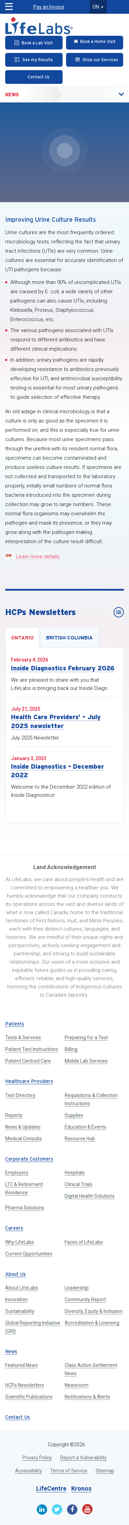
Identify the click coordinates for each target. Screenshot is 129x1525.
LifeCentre (51, 1488)
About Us (15, 1274)
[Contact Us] (34, 77)
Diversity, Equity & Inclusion (93, 1311)
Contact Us (17, 1417)
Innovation (16, 1299)
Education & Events (85, 1127)
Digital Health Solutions (90, 1196)
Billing (71, 1049)
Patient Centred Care (28, 1061)
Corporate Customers (29, 1159)
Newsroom (76, 1385)
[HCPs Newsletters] (119, 612)
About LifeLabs (21, 1288)
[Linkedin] (42, 1509)
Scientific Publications (29, 1397)
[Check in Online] (94, 43)
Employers (16, 1172)
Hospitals (75, 1172)
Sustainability (19, 1311)
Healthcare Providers (29, 1081)
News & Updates (23, 1127)
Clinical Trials (79, 1184)
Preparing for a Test (86, 1037)
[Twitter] (57, 1509)
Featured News (21, 1365)
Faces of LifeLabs (84, 1242)
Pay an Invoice (48, 7)
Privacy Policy (37, 1457)
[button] (106, 94)
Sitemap (105, 1470)
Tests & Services (23, 1037)
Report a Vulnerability (83, 1457)
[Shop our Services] (94, 60)
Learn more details (38, 556)
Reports (13, 1115)
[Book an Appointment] (34, 43)
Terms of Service (68, 1470)
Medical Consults (23, 1138)
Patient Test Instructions (31, 1049)
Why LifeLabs (19, 1242)
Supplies (74, 1115)
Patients (14, 1024)
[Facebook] (72, 1509)
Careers (14, 1228)
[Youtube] (87, 1509)
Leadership (77, 1288)
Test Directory (20, 1095)
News (12, 94)
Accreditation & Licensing (92, 1323)
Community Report (85, 1299)
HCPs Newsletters (24, 1385)
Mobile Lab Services (86, 1061)
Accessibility (28, 1470)
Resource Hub (80, 1138)
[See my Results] (34, 60)
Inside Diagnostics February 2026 (63, 668)
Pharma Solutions (24, 1207)
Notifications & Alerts (87, 1397)
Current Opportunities (28, 1254)
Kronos (81, 1488)
